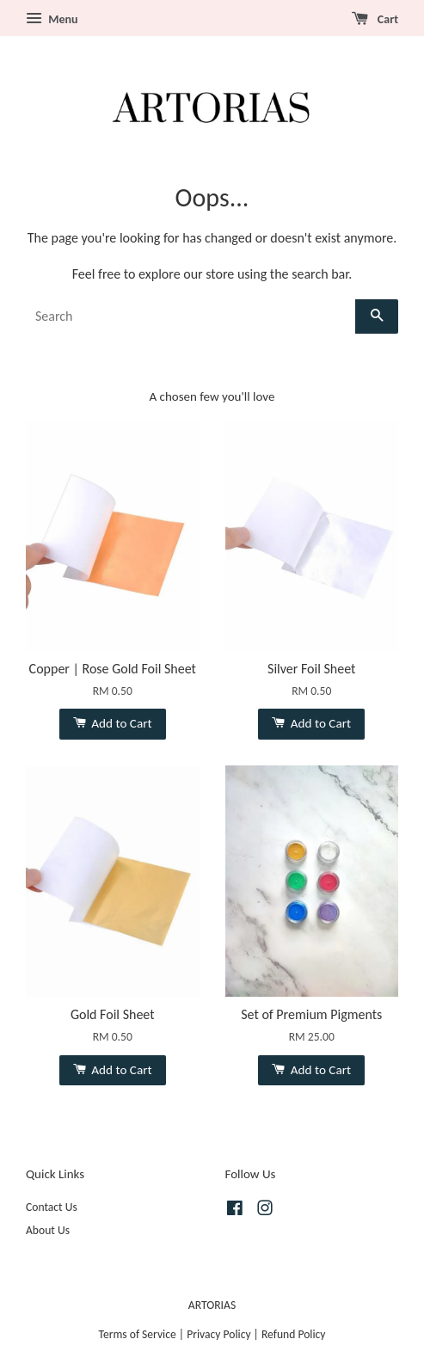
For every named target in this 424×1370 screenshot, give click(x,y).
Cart (375, 19)
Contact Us (51, 1207)
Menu (51, 19)
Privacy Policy (218, 1334)
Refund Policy (293, 1334)
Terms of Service (137, 1334)
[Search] (190, 316)
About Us (48, 1230)
